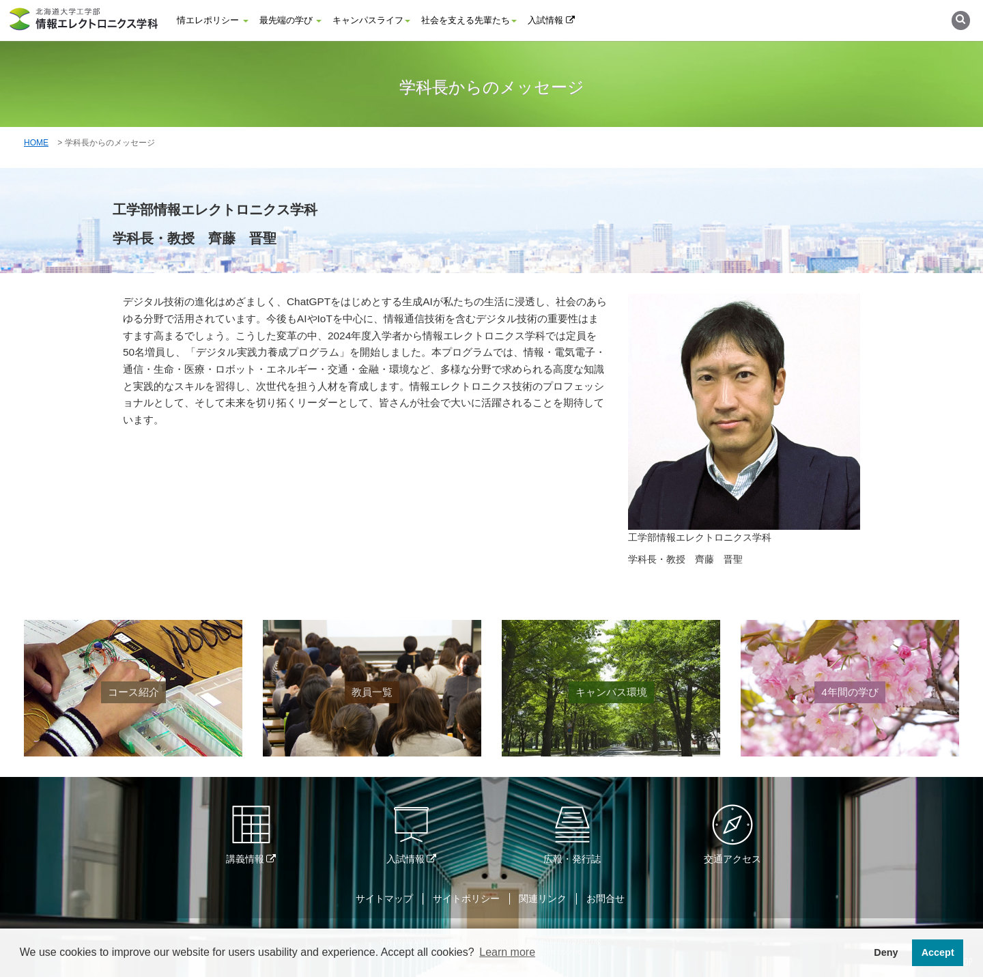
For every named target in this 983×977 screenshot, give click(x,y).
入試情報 (551, 20)
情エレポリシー (212, 20)
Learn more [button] (507, 952)
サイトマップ (384, 898)
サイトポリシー (466, 898)
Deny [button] (886, 952)
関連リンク (543, 898)
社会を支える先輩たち (469, 20)
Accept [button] (938, 952)
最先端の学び (290, 20)
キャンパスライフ (371, 20)
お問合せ (605, 898)
